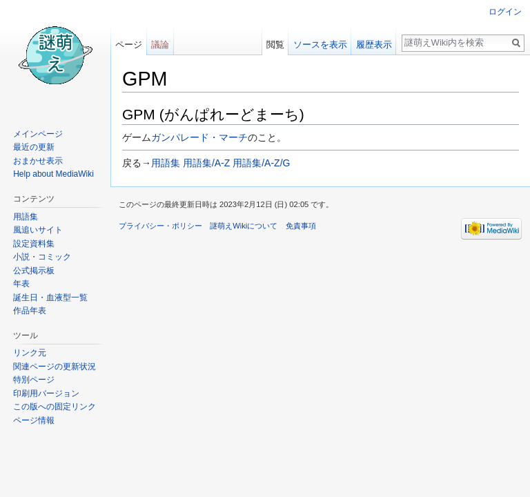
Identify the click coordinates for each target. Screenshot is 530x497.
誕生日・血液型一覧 (50, 297)
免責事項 (301, 226)
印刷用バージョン (46, 393)
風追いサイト (38, 230)
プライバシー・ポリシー (160, 226)
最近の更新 (34, 147)
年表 (21, 284)
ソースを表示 (320, 44)
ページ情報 (34, 420)
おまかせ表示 (38, 161)
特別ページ (34, 379)
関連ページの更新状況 (54, 366)
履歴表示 (374, 44)
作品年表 (29, 310)
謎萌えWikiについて (243, 226)
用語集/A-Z (206, 162)
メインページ (38, 134)
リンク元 (29, 353)
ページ (128, 44)
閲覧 (275, 44)
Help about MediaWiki (53, 174)
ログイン (505, 12)
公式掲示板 (34, 270)
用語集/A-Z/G (261, 162)
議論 (160, 44)
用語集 (165, 162)
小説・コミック (42, 257)
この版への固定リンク (54, 406)
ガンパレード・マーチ (199, 137)
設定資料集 (34, 243)
